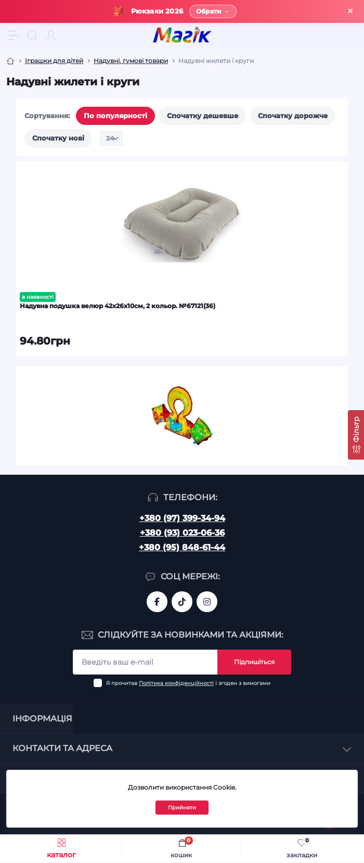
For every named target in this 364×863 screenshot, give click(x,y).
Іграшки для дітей (54, 61)
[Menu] (13, 35)
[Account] (51, 35)
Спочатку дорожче (293, 115)
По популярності (115, 115)
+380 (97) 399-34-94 (182, 518)
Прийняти (182, 807)
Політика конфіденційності (176, 683)
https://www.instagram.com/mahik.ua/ (207, 602)
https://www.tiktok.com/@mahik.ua (182, 602)
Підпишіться (254, 662)
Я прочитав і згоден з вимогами (188, 683)
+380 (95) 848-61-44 (182, 547)
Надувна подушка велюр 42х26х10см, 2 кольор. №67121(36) (117, 306)
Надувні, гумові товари (131, 61)
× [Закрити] (350, 11)
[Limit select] (111, 138)
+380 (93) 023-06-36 (182, 533)
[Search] (32, 35)
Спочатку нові (58, 138)
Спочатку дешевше (202, 115)
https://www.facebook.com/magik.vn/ (157, 602)
